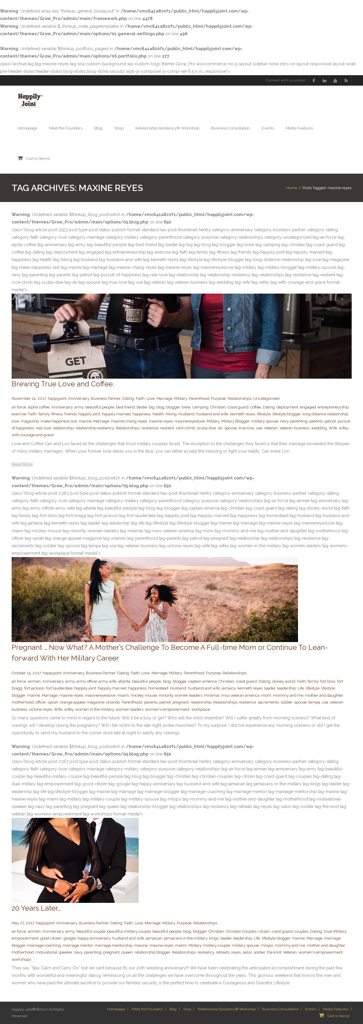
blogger (173, 407)
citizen (264, 931)
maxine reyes (161, 421)
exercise (19, 414)
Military (180, 398)
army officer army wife (96, 681)
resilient (167, 428)
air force (19, 407)
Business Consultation (280, 1009)
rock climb (185, 428)
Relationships (239, 398)
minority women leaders (180, 695)
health (158, 414)
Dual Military (335, 931)
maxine (141, 945)
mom (266, 695)
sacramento (268, 702)
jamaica (229, 688)
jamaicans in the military (185, 938)
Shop (187, 1009)
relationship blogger (152, 952)
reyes (236, 952)
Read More (22, 464)
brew (186, 407)
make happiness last (59, 421)
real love (43, 428)
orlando (113, 702)
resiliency (205, 952)
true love (246, 428)
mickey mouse (144, 695)
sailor (247, 952)
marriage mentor (78, 945)
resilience (149, 428)
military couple (216, 945)
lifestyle (264, 414)
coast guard (238, 407)
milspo (267, 945)
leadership (286, 688)
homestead (158, 688)
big (152, 407)
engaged (308, 407)
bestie (142, 407)
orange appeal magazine (82, 702)
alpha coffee (39, 407)
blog (160, 407)
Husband (186, 414)
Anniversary (78, 398)
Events (310, 1009)
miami (123, 695)
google (70, 938)
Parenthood (199, 398)
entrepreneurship (333, 407)
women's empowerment (167, 709)
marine (85, 421)
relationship (63, 428)
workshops (21, 959)
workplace (200, 709)
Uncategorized (266, 398)
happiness (141, 414)
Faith (140, 398)
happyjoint (57, 398)
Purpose (218, 398)
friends (70, 414)
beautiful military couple (129, 931)
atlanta (124, 681)
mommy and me (288, 695)
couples (301, 931)
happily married (116, 414)
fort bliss (327, 681)
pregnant (180, 702)
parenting (299, 421)
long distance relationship (325, 414)
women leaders (129, 709)
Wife (333, 428)
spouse (230, 428)
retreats (222, 952)
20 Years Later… (36, 908)
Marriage (164, 398)
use (259, 428)
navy (284, 421)
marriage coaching (44, 945)
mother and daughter (324, 695)
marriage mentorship (113, 945)
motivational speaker (53, 952)
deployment (287, 407)
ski (220, 428)
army (79, 407)
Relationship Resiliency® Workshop (227, 1009)
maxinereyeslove (189, 421)
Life (301, 688)
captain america (202, 681)
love (15, 421)
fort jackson (34, 688)
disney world (283, 681)
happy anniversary (94, 938)
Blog (173, 1009)
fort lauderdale (59, 688)
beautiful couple (90, 931)
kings (214, 938)
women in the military (94, 709)
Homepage (116, 1009)
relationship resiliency (94, 428)
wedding (319, 428)
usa (325, 702)
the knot (274, 952)
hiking (171, 414)
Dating (128, 398)
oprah (53, 702)
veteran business (294, 428)
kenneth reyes (242, 414)
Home (292, 188)
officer (40, 702)
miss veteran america (240, 695)
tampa (314, 702)
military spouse (264, 421)
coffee (255, 407)
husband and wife (212, 414)
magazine (30, 421)
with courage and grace (33, 435)
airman (34, 681)
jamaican (154, 938)
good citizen (51, 938)
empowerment (25, 938)
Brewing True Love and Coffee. (63, 384)
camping (200, 407)
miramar (212, 695)
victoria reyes (40, 709)
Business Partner (106, 398)
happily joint (89, 414)
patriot (330, 421)
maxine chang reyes (129, 421)
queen (127, 952)
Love (150, 398)
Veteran (271, 428)
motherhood (23, 702)
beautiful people (99, 407)
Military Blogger (235, 421)
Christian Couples (241, 931)
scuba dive (206, 428)
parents (316, 421)
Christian (218, 407)
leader (269, 688)
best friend (125, 407)
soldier (286, 702)
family (44, 414)
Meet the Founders (147, 1009)
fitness (57, 414)
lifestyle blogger (286, 414)
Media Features (335, 1009)
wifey (343, 428)
